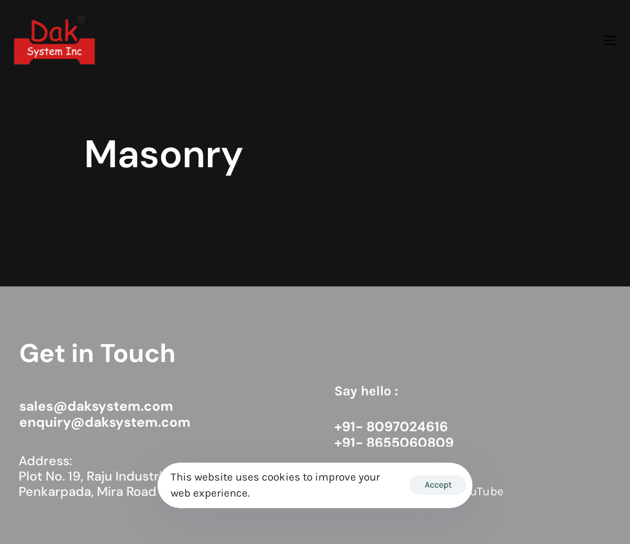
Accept (438, 484)
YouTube (480, 491)
